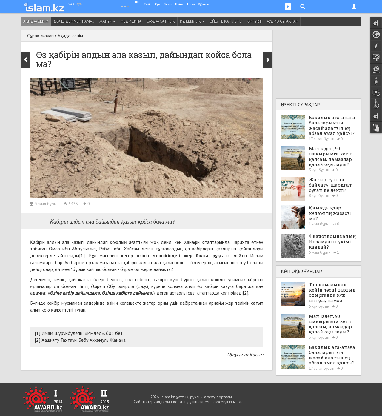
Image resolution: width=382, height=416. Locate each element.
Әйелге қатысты (226, 21)
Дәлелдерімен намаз (73, 21)
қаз (70, 3)
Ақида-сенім (35, 21)
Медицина (131, 21)
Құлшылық (192, 21)
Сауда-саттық (161, 21)
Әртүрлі (254, 21)
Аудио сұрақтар (282, 21)
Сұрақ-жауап (40, 35)
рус (79, 3)
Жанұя (107, 21)
